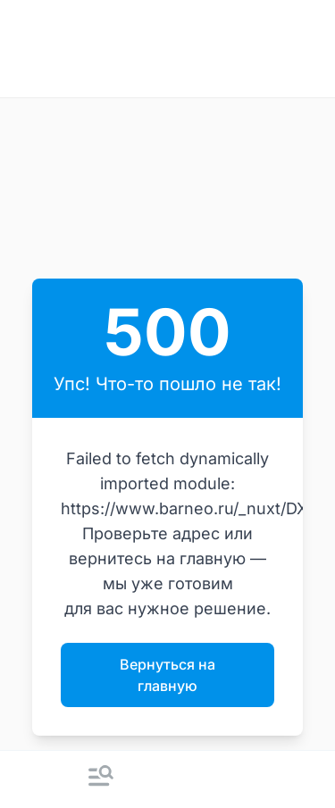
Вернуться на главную (167, 675)
